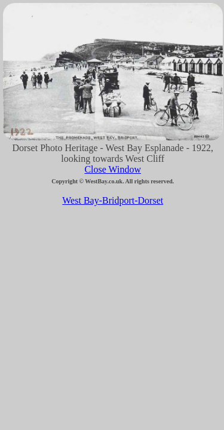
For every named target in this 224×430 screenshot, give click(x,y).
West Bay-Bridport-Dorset (112, 200)
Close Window (112, 169)
